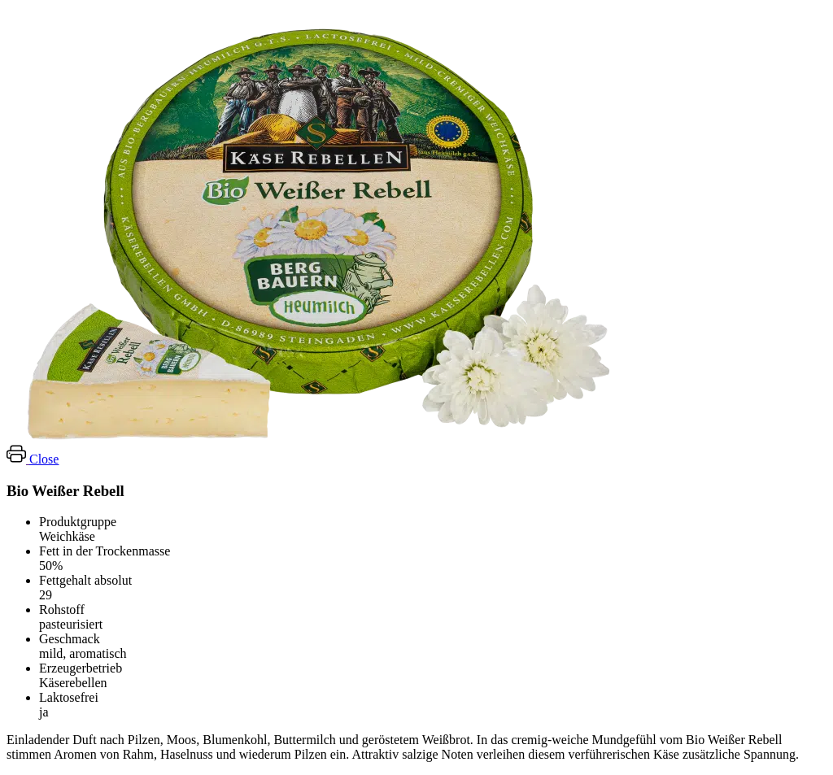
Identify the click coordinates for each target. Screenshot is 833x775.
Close (44, 459)
